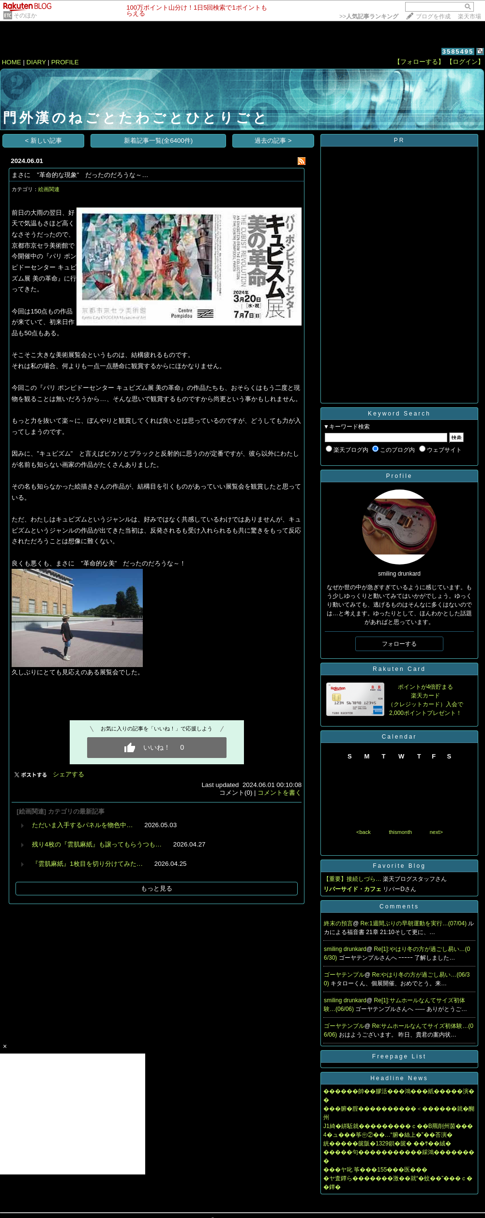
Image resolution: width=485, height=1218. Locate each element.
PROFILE (65, 62)
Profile (399, 476)
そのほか (25, 15)
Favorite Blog (399, 865)
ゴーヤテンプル (344, 974)
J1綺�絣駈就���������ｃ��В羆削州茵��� (398, 1126)
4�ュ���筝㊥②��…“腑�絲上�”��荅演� (388, 1134)
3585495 (458, 51)
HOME (11, 62)
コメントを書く (280, 792)
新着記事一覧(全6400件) (158, 140)
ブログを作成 (433, 16)
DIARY (36, 62)
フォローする (399, 643)
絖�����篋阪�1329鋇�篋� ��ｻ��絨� (387, 1143)
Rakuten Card (399, 669)
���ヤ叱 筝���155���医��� (375, 1169)
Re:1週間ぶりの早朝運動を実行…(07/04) (415, 923)
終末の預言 (338, 923)
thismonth (400, 832)
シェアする (68, 774)
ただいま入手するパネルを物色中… (82, 825)
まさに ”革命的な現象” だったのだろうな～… (80, 174)
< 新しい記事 (43, 140)
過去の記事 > (273, 140)
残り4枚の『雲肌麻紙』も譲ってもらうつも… (97, 844)
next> (436, 832)
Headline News (399, 1078)
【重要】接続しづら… (352, 879)
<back (363, 832)
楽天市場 (469, 16)
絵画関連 (49, 189)
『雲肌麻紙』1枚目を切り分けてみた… (87, 863)
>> (368, 16)
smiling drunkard (345, 949)
